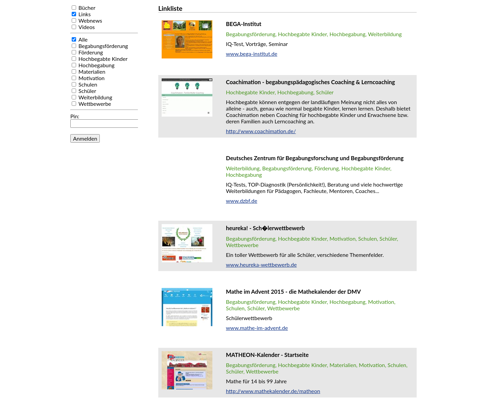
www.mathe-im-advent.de (257, 327)
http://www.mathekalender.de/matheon (273, 391)
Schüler (87, 91)
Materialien (91, 71)
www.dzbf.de (241, 200)
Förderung (90, 52)
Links (84, 14)
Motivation (91, 78)
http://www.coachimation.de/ (261, 131)
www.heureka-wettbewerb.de (261, 264)
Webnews (90, 20)
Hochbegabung (96, 65)
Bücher (86, 7)
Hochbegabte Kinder (102, 58)
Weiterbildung (95, 97)
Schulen (87, 84)
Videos (86, 27)
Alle (83, 39)
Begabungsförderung (103, 46)
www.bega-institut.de (251, 53)
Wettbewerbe (94, 103)
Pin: (74, 116)
